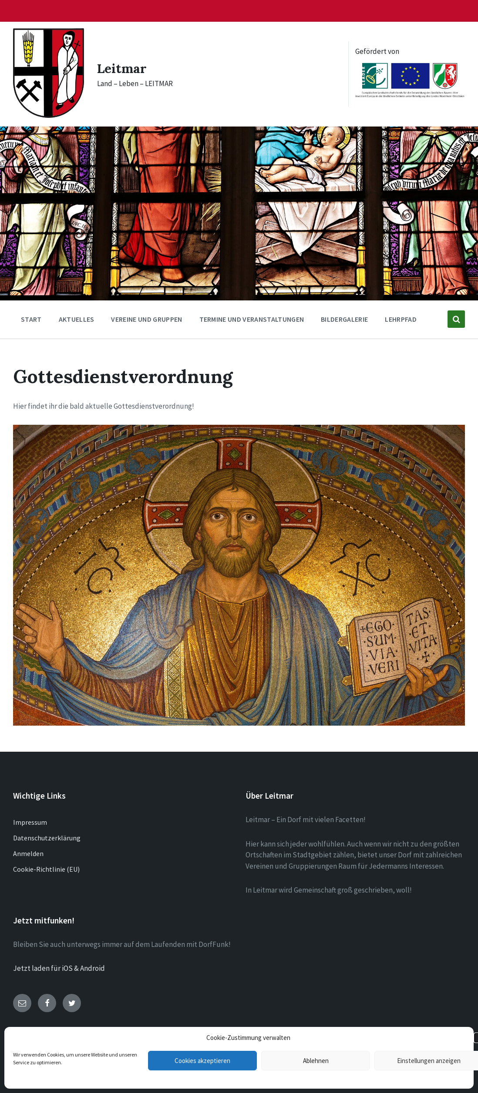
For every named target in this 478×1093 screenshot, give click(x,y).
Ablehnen (316, 1060)
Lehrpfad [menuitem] (401, 319)
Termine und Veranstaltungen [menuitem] (251, 319)
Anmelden (28, 853)
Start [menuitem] (31, 319)
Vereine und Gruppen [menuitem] (146, 319)
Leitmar (122, 68)
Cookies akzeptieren (202, 1060)
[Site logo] (48, 115)
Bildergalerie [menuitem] (344, 319)
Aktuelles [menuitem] (76, 319)
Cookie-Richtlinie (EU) (46, 869)
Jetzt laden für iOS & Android (59, 968)
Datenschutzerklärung (47, 837)
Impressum (30, 822)
